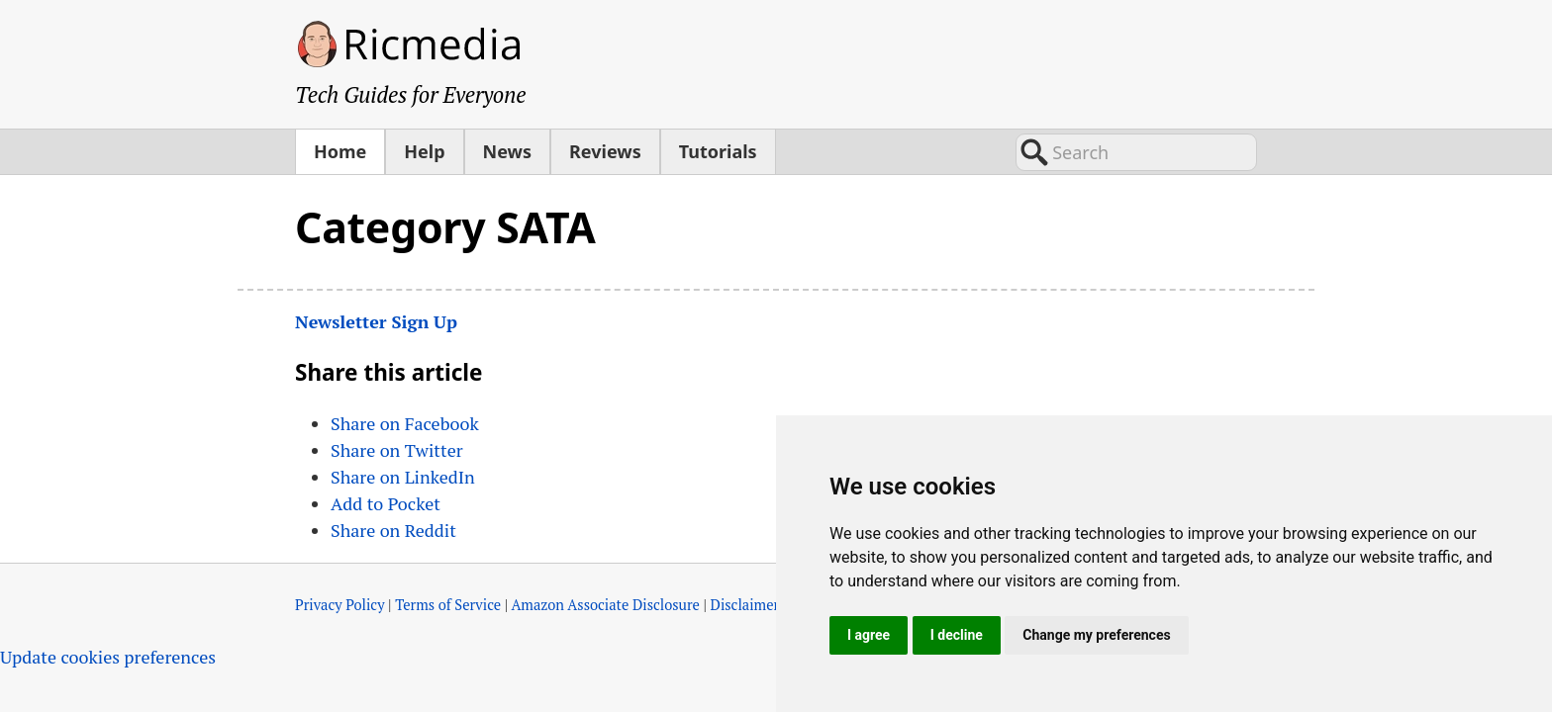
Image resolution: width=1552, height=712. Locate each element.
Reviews (605, 151)
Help (424, 151)
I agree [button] (868, 635)
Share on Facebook (405, 423)
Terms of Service (448, 604)
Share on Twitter (397, 450)
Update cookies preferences (108, 656)
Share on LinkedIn (403, 477)
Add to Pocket (385, 503)
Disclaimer (745, 604)
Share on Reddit (393, 530)
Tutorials (718, 151)
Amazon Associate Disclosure (605, 604)
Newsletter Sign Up (376, 321)
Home (340, 151)
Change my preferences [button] (1096, 635)
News (507, 151)
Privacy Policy (340, 604)
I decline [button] (956, 635)
